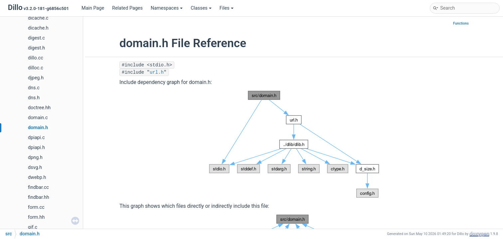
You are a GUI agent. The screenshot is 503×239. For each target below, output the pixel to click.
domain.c (38, 117)
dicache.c (38, 18)
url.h (157, 72)
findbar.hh (38, 197)
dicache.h (38, 28)
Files (227, 8)
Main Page (93, 8)
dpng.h (35, 157)
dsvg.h (35, 167)
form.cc (36, 207)
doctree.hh (39, 108)
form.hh (36, 217)
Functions (461, 23)
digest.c (36, 38)
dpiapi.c (36, 137)
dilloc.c (35, 68)
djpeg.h (36, 78)
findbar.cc (38, 187)
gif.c (32, 227)
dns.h (34, 98)
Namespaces (167, 8)
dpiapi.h (36, 147)
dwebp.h (37, 177)
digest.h (36, 48)
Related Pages (127, 8)
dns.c (34, 88)
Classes (201, 8)
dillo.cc (35, 58)
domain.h (38, 127)
